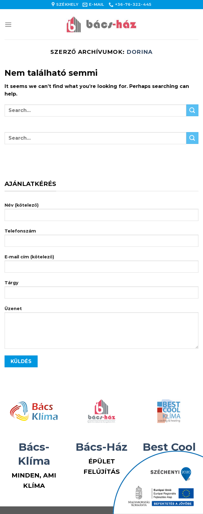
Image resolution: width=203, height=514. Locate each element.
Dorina (140, 51)
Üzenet (101, 330)
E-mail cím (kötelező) (101, 266)
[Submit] (192, 110)
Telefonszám (101, 240)
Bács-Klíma (34, 453)
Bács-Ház (101, 446)
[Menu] (8, 24)
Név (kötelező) (101, 214)
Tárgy (101, 291)
